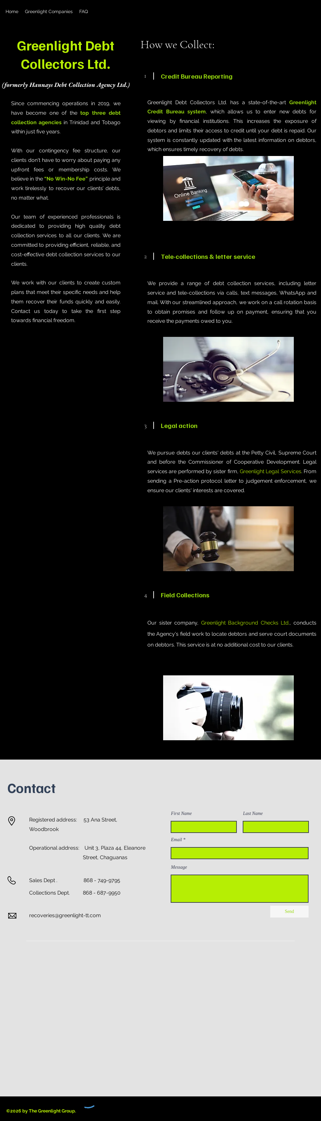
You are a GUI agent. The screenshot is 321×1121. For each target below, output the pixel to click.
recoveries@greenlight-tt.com (65, 915)
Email (176, 840)
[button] (49, 11)
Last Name (253, 813)
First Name (181, 813)
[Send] (289, 912)
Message (179, 867)
